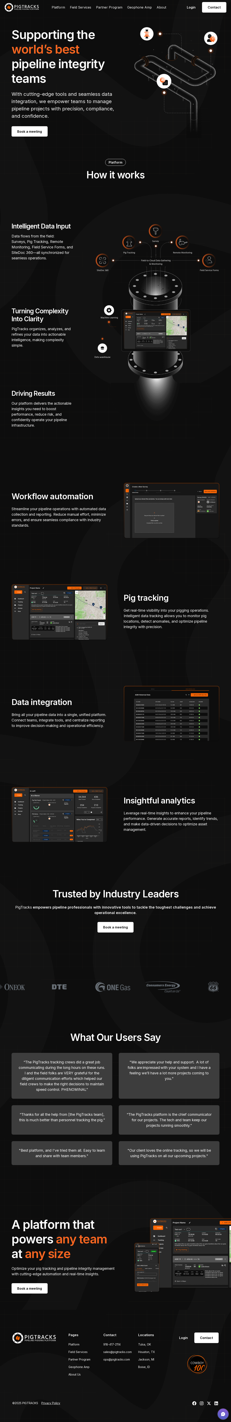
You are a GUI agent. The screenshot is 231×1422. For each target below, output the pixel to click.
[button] (223, 1414)
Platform (58, 7)
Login (191, 7)
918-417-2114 (112, 1344)
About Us (74, 1374)
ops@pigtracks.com (116, 1359)
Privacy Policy (50, 1403)
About (161, 7)
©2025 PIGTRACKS (25, 1403)
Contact (214, 7)
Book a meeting (29, 131)
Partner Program (109, 7)
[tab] (43, 242)
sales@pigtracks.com (117, 1352)
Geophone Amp (139, 7)
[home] (22, 7)
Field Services (80, 7)
